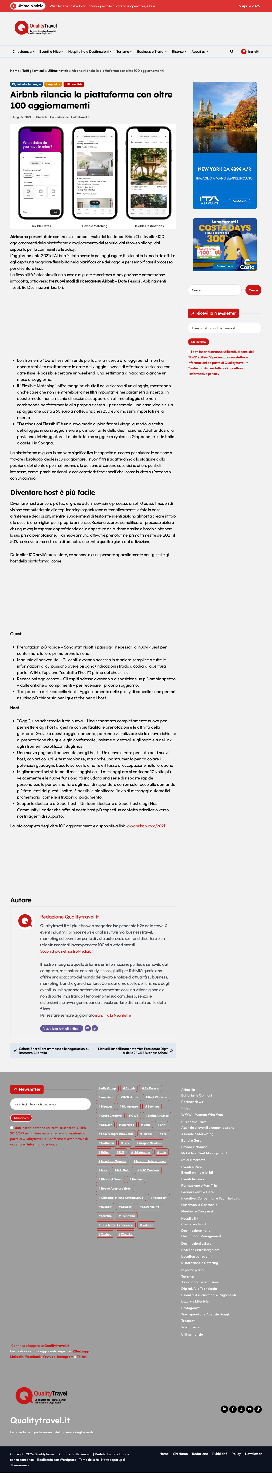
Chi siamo (180, 1459)
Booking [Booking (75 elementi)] (153, 1112)
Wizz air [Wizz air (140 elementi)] (127, 1239)
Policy (236, 1459)
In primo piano (192, 1275)
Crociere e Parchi (194, 1229)
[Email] (88, 1033)
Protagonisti (190, 1313)
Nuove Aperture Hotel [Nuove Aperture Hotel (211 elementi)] (116, 1194)
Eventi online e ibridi (197, 1178)
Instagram (65, 1362)
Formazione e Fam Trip (199, 1191)
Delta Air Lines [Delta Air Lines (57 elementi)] (158, 1121)
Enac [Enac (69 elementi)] (146, 1130)
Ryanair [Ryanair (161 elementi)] (106, 1212)
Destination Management (201, 1241)
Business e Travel (152, 51)
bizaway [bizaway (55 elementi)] (106, 1112)
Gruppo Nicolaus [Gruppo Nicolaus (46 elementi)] (150, 1148)
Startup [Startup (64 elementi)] (106, 1221)
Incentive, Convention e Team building (210, 1203)
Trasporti (188, 1326)
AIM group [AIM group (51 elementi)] (108, 1093)
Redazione (200, 1459)
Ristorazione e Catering (199, 1268)
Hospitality (53, 84)
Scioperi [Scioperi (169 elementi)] (126, 1212)
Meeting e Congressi (197, 1216)
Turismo (124, 51)
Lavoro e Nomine (194, 1152)
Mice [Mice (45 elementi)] (104, 1175)
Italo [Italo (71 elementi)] (163, 1157)
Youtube (48, 1362)
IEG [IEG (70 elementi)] (121, 1157)
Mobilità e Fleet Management (204, 1158)
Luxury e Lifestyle (195, 1306)
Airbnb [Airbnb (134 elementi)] (130, 1093)
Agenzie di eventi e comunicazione (208, 1133)
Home (14, 70)
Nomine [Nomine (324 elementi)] (137, 1185)
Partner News (192, 1107)
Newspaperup (111, 1465)
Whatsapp (81, 1356)
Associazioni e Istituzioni (200, 1287)
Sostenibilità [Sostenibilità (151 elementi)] (150, 1212)
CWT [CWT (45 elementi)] (134, 1121)
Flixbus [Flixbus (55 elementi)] (147, 1139)
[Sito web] (95, 1033)
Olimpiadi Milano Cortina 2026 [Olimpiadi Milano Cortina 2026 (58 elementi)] (122, 1203)
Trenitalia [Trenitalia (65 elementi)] (128, 1221)
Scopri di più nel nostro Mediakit (67, 956)
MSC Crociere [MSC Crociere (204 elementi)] (149, 1175)
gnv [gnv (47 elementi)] (126, 1148)
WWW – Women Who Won (202, 1120)
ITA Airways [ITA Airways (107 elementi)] (142, 1157)
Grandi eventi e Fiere (197, 1197)
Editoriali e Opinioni (196, 1100)
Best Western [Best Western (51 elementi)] (157, 1103)
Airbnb (42, 122)
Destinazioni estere (196, 1249)
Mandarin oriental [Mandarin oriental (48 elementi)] (113, 1166)
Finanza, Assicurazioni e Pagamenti (208, 1300)
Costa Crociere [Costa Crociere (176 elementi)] (111, 1121)
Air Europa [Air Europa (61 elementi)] (151, 1093)
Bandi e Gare (191, 1145)
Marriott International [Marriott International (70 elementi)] (151, 1166)
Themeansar (20, 1470)
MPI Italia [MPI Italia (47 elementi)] (123, 1175)
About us (199, 51)
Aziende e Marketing (197, 1139)
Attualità (188, 1095)
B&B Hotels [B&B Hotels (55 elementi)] (131, 1103)
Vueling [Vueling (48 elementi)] (106, 1239)
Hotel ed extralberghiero (200, 1255)
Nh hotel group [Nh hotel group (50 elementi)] (111, 1185)
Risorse (179, 51)
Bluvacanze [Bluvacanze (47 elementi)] (130, 1112)
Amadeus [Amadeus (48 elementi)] (107, 1103)
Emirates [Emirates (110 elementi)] (127, 1130)
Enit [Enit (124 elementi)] (163, 1130)
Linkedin (17, 1362)
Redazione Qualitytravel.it (69, 922)
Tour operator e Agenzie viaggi (205, 1319)
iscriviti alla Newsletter (114, 1020)
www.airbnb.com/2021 (146, 831)
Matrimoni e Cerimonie (199, 1210)
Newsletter (253, 1459)
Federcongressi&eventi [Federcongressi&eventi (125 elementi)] (117, 1139)
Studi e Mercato (193, 1165)
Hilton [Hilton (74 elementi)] (105, 1157)
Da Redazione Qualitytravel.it (70, 122)
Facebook (33, 1362)
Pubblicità (219, 1459)
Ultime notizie (58, 70)
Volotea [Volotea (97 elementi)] (147, 1230)
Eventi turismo (192, 1184)
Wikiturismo (190, 1332)
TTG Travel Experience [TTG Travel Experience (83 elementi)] (117, 1230)
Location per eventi (196, 1261)
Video (185, 1113)
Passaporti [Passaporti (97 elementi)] (160, 1203)
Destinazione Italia (195, 1236)
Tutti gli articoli (33, 70)
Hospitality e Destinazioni (89, 51)
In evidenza (23, 51)
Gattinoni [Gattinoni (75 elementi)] (107, 1148)
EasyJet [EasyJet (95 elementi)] (106, 1130)
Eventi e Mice (51, 51)
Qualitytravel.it (40, 1425)
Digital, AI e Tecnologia (26, 84)
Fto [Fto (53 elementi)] (164, 1139)
